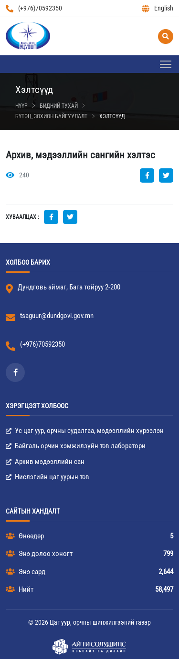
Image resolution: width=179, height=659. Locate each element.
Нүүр (21, 106)
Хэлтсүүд (112, 116)
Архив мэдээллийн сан (45, 461)
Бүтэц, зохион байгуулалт (51, 116)
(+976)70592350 (34, 8)
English (157, 8)
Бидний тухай (59, 106)
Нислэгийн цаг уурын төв (47, 477)
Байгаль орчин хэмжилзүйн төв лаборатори (76, 446)
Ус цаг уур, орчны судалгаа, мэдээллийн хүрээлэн (85, 430)
